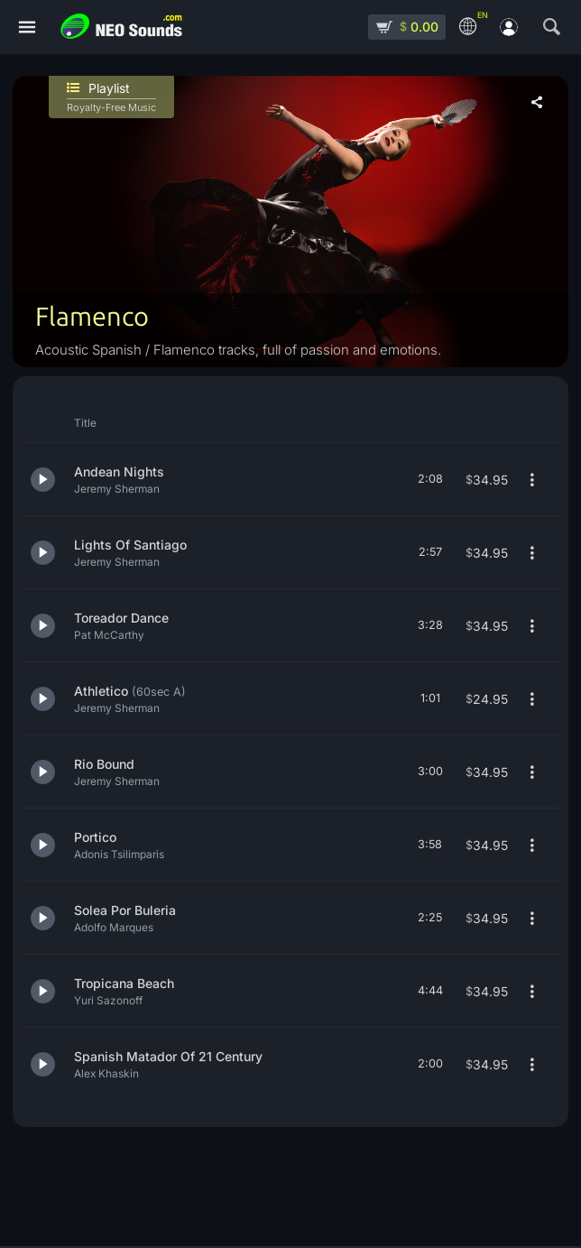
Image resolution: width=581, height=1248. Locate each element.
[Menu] (27, 27)
